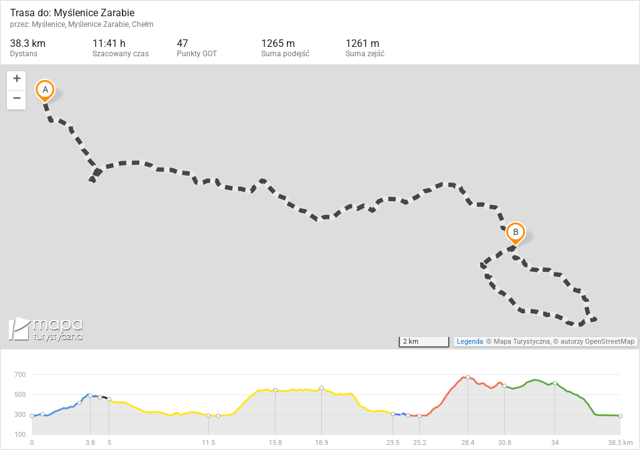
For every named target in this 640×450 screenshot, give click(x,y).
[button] (16, 81)
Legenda (470, 342)
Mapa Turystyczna (522, 342)
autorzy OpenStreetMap (597, 342)
